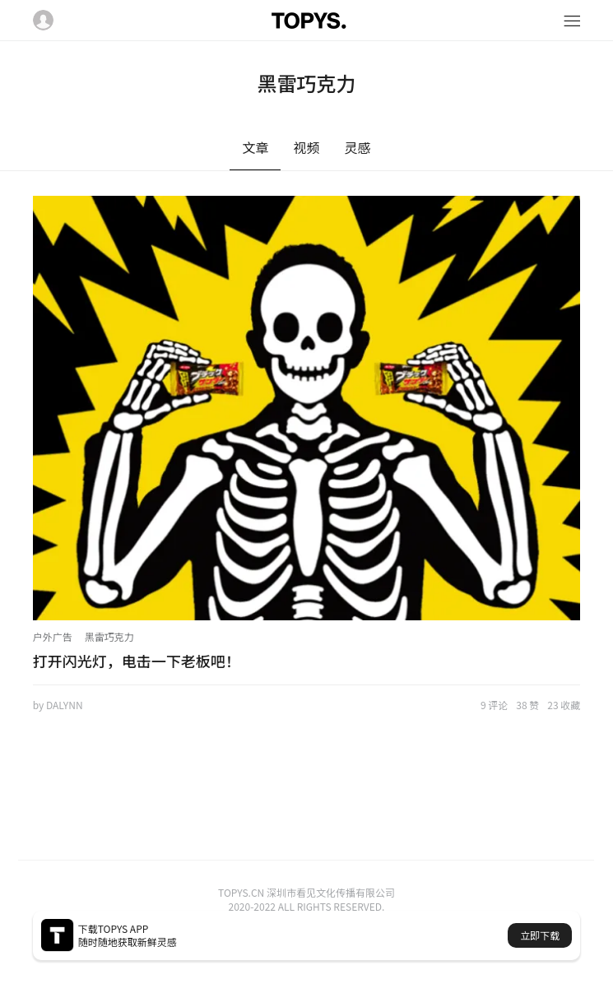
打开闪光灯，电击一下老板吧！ (136, 660)
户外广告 (52, 636)
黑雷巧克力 (109, 636)
